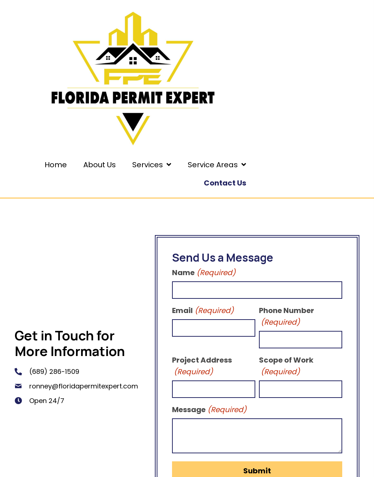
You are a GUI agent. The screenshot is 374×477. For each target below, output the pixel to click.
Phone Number (286, 316)
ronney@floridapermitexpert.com (83, 386)
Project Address (202, 366)
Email (203, 310)
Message (209, 409)
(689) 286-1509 (54, 371)
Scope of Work (286, 366)
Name (204, 272)
